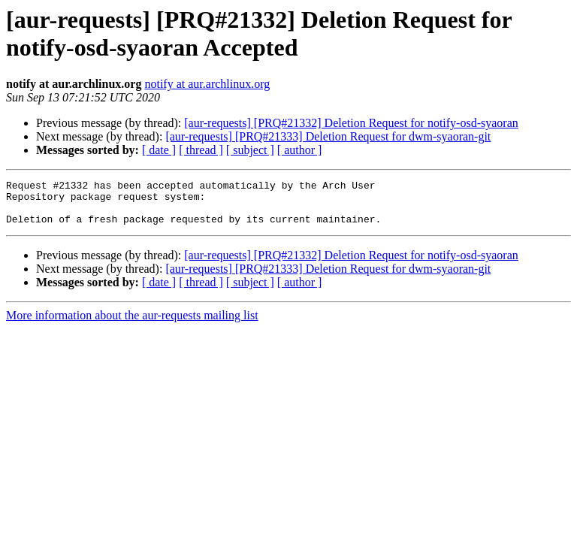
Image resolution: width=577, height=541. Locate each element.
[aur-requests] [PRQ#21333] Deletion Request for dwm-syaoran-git (328, 136)
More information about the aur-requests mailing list (132, 324)
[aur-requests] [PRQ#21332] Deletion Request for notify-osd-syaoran (351, 122)
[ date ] (159, 150)
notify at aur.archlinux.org (207, 83)
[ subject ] (250, 150)
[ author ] (299, 150)
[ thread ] (201, 150)
